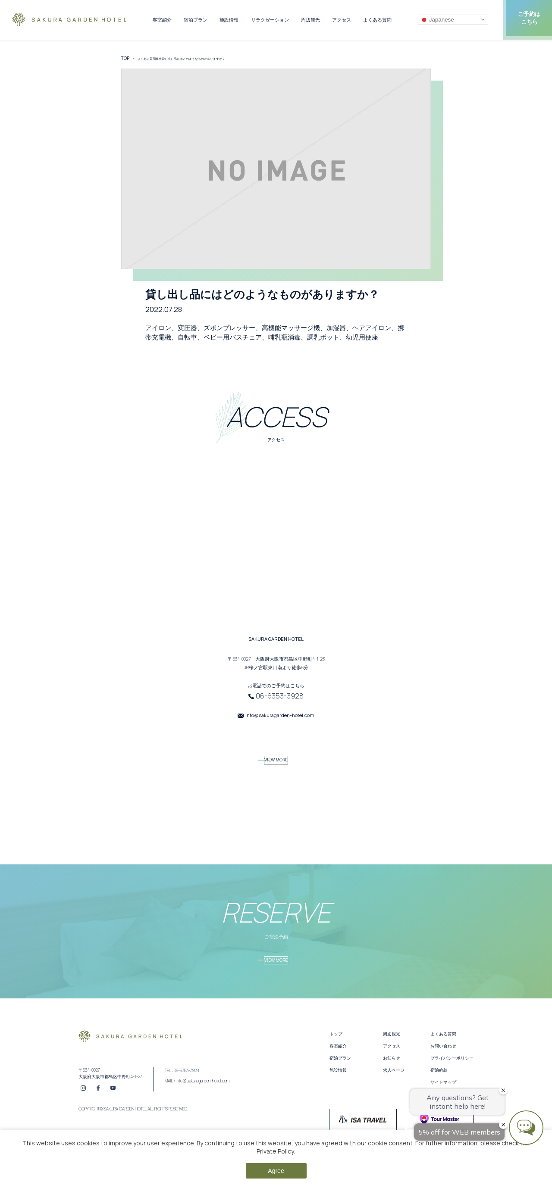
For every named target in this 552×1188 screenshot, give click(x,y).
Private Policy (275, 1151)
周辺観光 (310, 20)
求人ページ (394, 1090)
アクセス (341, 20)
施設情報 (229, 20)
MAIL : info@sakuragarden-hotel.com (197, 1101)
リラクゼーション (270, 20)
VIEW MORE (276, 764)
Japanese (437, 19)
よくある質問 (377, 20)
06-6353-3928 (280, 696)
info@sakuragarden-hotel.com (279, 715)
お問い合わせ (443, 1066)
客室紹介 (162, 20)
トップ (335, 1054)
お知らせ (391, 1078)
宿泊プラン (195, 20)
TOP (125, 58)
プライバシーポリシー (452, 1078)
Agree (276, 1170)
